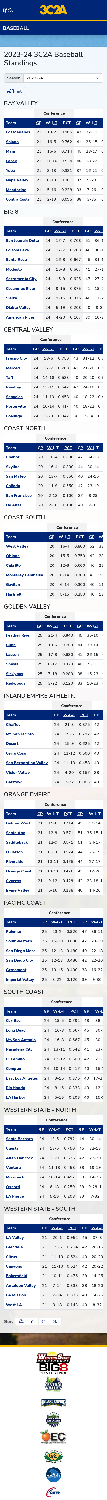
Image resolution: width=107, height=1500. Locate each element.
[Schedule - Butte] (19, 645)
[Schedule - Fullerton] (19, 852)
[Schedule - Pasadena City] (23, 1049)
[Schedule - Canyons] (22, 1266)
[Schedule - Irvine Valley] (19, 890)
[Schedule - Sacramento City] (23, 279)
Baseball (16, 28)
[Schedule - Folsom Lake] (23, 250)
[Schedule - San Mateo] (20, 476)
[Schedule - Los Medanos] (19, 132)
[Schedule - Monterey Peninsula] (25, 575)
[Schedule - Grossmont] (22, 970)
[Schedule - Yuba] (19, 170)
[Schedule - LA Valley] (22, 1237)
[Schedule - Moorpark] (20, 1177)
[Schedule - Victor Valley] (28, 772)
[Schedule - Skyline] (20, 466)
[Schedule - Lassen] (19, 654)
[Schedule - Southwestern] (22, 941)
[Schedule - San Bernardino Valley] (28, 763)
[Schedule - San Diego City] (22, 960)
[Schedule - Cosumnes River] (23, 288)
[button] (56, 1321)
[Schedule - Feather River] (19, 635)
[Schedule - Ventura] (20, 1167)
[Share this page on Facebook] (21, 1321)
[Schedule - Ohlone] (25, 556)
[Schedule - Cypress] (19, 881)
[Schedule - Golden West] (19, 823)
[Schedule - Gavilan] (25, 584)
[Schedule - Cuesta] (20, 1148)
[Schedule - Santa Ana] (19, 833)
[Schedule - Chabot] (20, 457)
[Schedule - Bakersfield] (22, 1276)
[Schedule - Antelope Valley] (22, 1285)
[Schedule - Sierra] (23, 298)
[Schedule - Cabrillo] (25, 565)
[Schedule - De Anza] (20, 505)
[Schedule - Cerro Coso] (28, 753)
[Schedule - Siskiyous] (19, 674)
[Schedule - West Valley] (25, 546)
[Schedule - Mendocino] (19, 190)
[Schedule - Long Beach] (23, 1030)
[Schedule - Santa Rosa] (23, 259)
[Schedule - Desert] (28, 743)
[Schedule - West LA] (22, 1304)
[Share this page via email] (44, 1321)
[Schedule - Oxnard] (20, 1187)
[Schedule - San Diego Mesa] (22, 950)
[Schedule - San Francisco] (20, 495)
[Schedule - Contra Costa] (19, 199)
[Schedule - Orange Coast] (19, 871)
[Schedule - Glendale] (22, 1247)
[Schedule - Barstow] (28, 782)
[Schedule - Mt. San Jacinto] (28, 734)
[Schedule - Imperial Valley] (22, 979)
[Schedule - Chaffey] (28, 724)
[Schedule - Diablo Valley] (23, 307)
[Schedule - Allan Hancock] (20, 1158)
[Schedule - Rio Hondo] (23, 1088)
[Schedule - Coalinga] (17, 416)
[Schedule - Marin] (19, 151)
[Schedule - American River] (23, 317)
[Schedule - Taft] (17, 377)
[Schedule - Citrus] (22, 1256)
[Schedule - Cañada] (20, 486)
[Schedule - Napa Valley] (19, 180)
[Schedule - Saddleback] (19, 842)
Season (13, 78)
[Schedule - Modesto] (23, 269)
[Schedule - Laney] (19, 161)
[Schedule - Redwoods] (19, 683)
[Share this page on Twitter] (33, 1321)
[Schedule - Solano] (19, 142)
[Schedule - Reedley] (17, 387)
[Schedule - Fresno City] (17, 358)
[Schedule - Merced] (17, 368)
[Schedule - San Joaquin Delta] (23, 240)
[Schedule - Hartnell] (25, 594)
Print (14, 91)
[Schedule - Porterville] (17, 406)
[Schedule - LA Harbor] (23, 1097)
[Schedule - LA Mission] (22, 1295)
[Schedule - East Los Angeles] (23, 1078)
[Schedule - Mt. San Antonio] (23, 1040)
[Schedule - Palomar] (22, 931)
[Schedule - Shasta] (19, 664)
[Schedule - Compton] (23, 1068)
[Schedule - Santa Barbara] (20, 1139)
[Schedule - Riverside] (19, 861)
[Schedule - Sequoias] (17, 397)
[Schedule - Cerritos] (23, 1020)
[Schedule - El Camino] (23, 1059)
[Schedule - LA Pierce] (20, 1196)
